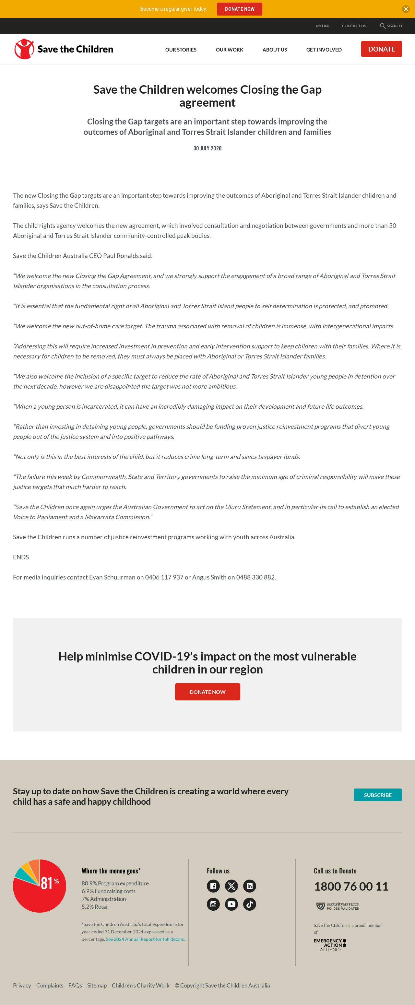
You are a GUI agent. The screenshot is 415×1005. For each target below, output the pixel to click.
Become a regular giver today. (173, 9)
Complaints (49, 985)
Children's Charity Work (141, 985)
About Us (275, 50)
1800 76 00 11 (351, 886)
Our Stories (180, 50)
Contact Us (354, 25)
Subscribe (378, 795)
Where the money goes (110, 870)
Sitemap (97, 985)
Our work (229, 50)
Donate (381, 49)
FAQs (75, 985)
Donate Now (208, 692)
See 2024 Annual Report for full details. (145, 939)
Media (322, 25)
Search (390, 26)
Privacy (22, 985)
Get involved (324, 50)
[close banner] (406, 10)
